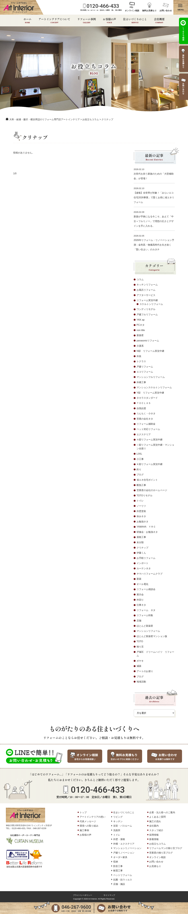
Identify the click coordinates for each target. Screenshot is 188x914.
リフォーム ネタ (146, 610)
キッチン (118, 821)
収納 (115, 861)
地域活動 (141, 681)
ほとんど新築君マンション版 (152, 636)
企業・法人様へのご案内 (162, 812)
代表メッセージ (88, 821)
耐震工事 (118, 870)
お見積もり (155, 866)
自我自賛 (141, 408)
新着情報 (154, 839)
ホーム (27, 20)
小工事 (140, 459)
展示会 (140, 594)
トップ (83, 812)
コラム (140, 279)
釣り (139, 469)
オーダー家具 (120, 857)
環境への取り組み (89, 826)
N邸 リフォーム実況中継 (150, 351)
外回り (140, 600)
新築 (139, 579)
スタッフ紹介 (156, 830)
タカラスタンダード (147, 398)
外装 (139, 356)
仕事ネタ (141, 605)
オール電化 (142, 584)
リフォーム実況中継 (147, 300)
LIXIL (139, 454)
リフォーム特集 (145, 615)
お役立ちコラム (157, 844)
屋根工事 (141, 537)
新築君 (140, 335)
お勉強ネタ (142, 521)
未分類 (140, 542)
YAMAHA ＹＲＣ (146, 526)
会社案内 (154, 826)
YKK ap (141, 320)
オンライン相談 (132, 11)
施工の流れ (155, 821)
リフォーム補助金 (146, 424)
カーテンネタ (144, 568)
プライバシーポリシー (82, 895)
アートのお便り (145, 671)
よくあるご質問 (157, 817)
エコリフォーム (145, 372)
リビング (118, 817)
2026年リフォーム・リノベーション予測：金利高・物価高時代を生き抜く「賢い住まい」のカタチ (154, 245)
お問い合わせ (166, 11)
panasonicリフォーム (148, 340)
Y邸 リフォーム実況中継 (150, 392)
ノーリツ (141, 506)
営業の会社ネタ (145, 419)
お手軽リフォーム (146, 558)
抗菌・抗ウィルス (122, 879)
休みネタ (141, 516)
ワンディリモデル (146, 309)
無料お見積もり (149, 11)
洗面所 (116, 830)
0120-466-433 (103, 6)
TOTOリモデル (144, 495)
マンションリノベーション (127, 848)
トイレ (140, 500)
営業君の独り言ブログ (161, 852)
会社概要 (159, 20)
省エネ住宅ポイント (147, 480)
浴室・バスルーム (122, 826)
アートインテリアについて (54, 20)
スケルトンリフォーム (151, 304)
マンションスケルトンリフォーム (154, 387)
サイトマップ (109, 895)
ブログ (140, 474)
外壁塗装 (141, 511)
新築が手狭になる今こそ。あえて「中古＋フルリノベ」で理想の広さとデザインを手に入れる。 (154, 221)
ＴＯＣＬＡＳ (144, 403)
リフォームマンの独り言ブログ (165, 848)
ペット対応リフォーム (148, 429)
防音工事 (118, 866)
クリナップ (142, 547)
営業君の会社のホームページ (152, 490)
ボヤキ (140, 661)
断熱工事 (141, 485)
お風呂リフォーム (146, 290)
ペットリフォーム (122, 875)
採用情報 (154, 835)
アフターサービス (146, 295)
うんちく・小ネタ (146, 413)
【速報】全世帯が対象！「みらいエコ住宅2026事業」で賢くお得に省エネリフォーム (154, 197)
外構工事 (141, 382)
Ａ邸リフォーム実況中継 (149, 439)
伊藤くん (141, 553)
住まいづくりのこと (135, 20)
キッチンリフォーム (147, 284)
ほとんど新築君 (145, 626)
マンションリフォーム (148, 631)
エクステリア (144, 434)
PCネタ (141, 325)
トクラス (141, 361)
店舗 (139, 620)
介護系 (140, 346)
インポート (142, 563)
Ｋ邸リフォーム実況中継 (149, 464)
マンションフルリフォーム (151, 377)
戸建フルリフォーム (147, 314)
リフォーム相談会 (146, 589)
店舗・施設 (119, 884)
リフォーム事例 (86, 20)
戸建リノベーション (123, 852)
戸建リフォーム (145, 366)
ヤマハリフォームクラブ (149, 573)
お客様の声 (109, 20)
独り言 (140, 646)
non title (141, 330)
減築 (139, 666)
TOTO (140, 641)
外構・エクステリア (123, 844)
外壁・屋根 (119, 839)
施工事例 (84, 830)
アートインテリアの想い (92, 817)
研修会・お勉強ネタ (147, 532)
